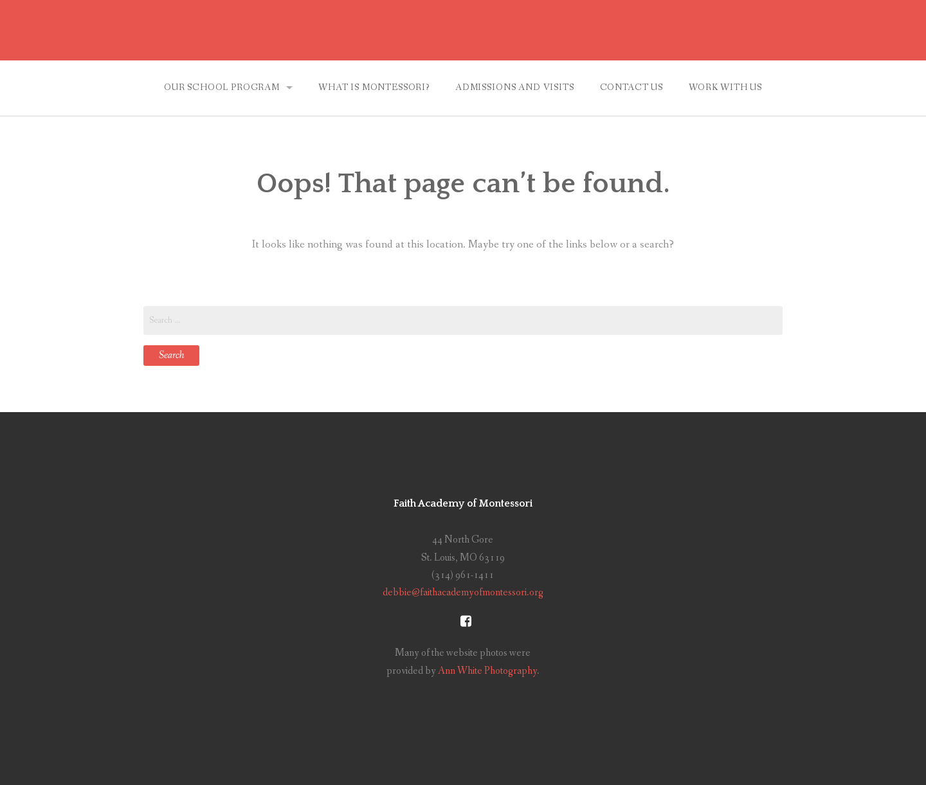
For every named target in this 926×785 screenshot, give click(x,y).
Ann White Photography (487, 671)
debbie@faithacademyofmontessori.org (463, 592)
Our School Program (222, 87)
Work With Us (725, 87)
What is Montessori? (374, 87)
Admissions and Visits (514, 87)
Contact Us (631, 87)
